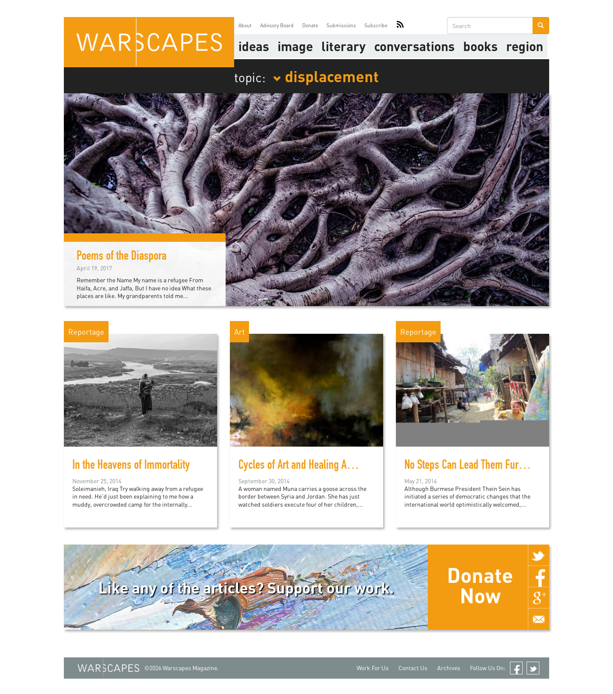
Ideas (253, 46)
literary (343, 46)
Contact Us (412, 667)
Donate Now (480, 585)
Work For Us (373, 667)
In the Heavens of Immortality (131, 466)
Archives (448, 667)
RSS (400, 25)
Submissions (341, 25)
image (295, 46)
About (245, 25)
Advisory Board (277, 25)
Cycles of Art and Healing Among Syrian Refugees (337, 466)
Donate (310, 25)
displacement (326, 75)
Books (480, 46)
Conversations (414, 46)
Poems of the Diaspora (121, 257)
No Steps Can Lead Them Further (469, 466)
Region (524, 46)
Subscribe (375, 25)
